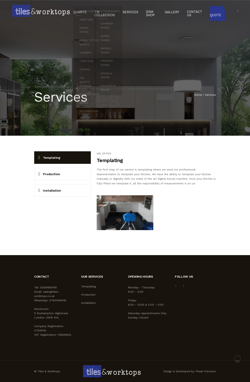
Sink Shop (144, 10)
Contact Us (188, 10)
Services (126, 10)
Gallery (168, 10)
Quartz (78, 10)
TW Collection (101, 10)
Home (198, 95)
